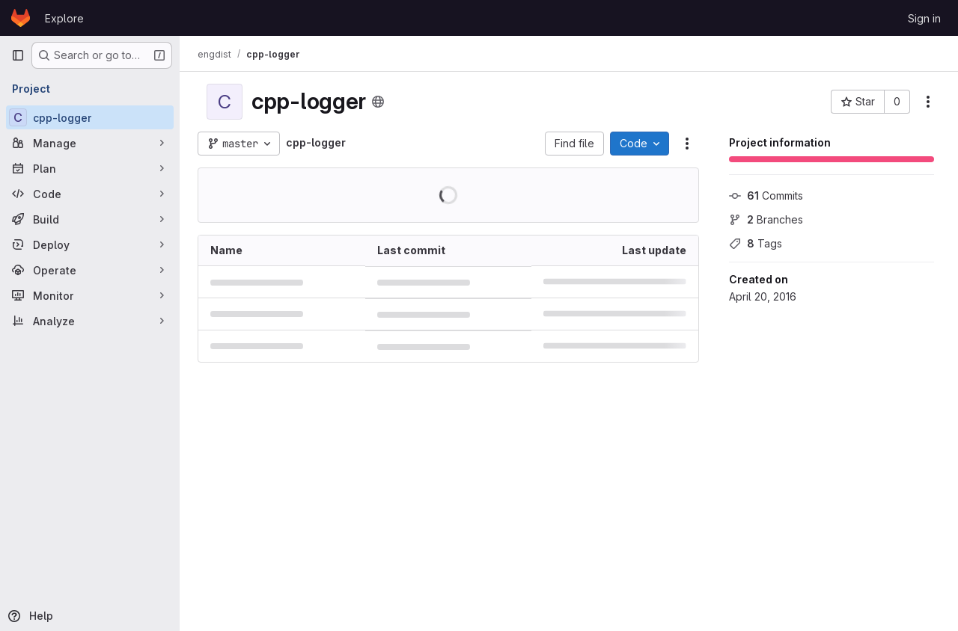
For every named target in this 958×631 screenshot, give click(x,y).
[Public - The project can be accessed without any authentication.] (378, 102)
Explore (64, 18)
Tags (755, 243)
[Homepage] (20, 18)
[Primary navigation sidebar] (18, 55)
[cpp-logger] (90, 117)
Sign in (924, 18)
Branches (766, 219)
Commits (766, 195)
